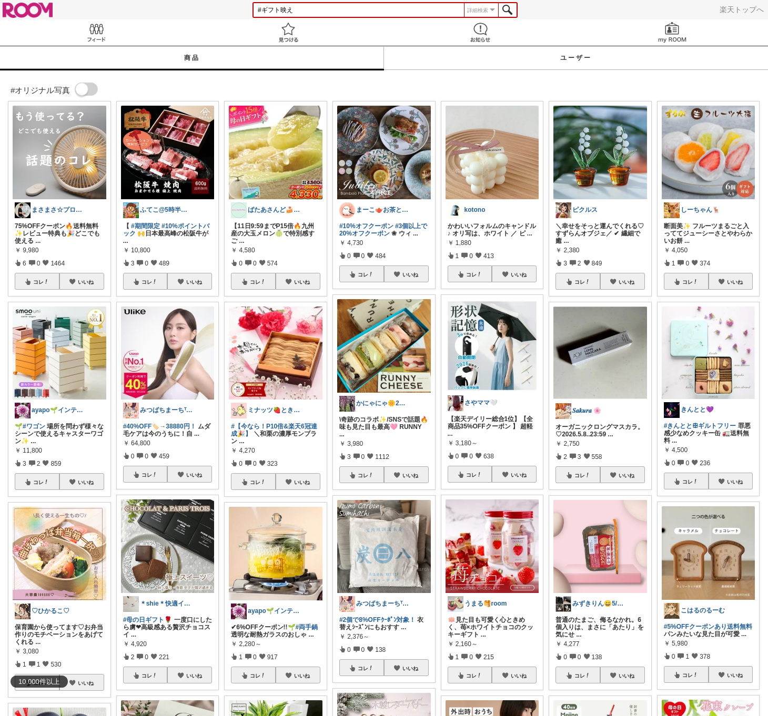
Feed (96, 32)
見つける (288, 32)
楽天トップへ (742, 9)
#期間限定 (145, 226)
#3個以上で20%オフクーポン (383, 229)
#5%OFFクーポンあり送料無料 (708, 626)
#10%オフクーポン (366, 226)
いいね (86, 281)
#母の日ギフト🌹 (148, 619)
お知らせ (480, 32)
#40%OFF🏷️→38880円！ (159, 426)
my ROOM (672, 32)
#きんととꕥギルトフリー (700, 425)
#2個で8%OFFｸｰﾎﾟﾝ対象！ (377, 619)
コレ (41, 281)
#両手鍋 (307, 627)
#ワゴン (34, 426)
